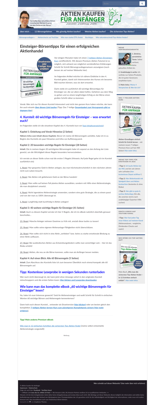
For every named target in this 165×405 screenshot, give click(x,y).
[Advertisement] (66, 355)
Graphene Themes (40, 402)
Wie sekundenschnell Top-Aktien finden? (112, 37)
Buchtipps (89, 37)
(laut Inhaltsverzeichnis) (93, 125)
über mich (25, 31)
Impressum (23, 388)
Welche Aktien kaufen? (95, 31)
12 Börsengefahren (43, 31)
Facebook (37, 390)
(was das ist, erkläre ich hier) (40, 393)
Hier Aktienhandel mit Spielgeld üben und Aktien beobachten (131, 181)
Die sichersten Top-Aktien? (122, 31)
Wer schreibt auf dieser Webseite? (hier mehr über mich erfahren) (119, 383)
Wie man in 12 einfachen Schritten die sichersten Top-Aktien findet (50, 326)
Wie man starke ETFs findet (72, 37)
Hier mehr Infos (131, 150)
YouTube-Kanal (47, 390)
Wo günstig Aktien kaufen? (68, 31)
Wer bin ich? (136, 87)
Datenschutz (33, 388)
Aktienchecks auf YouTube (48, 37)
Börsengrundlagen (27, 37)
